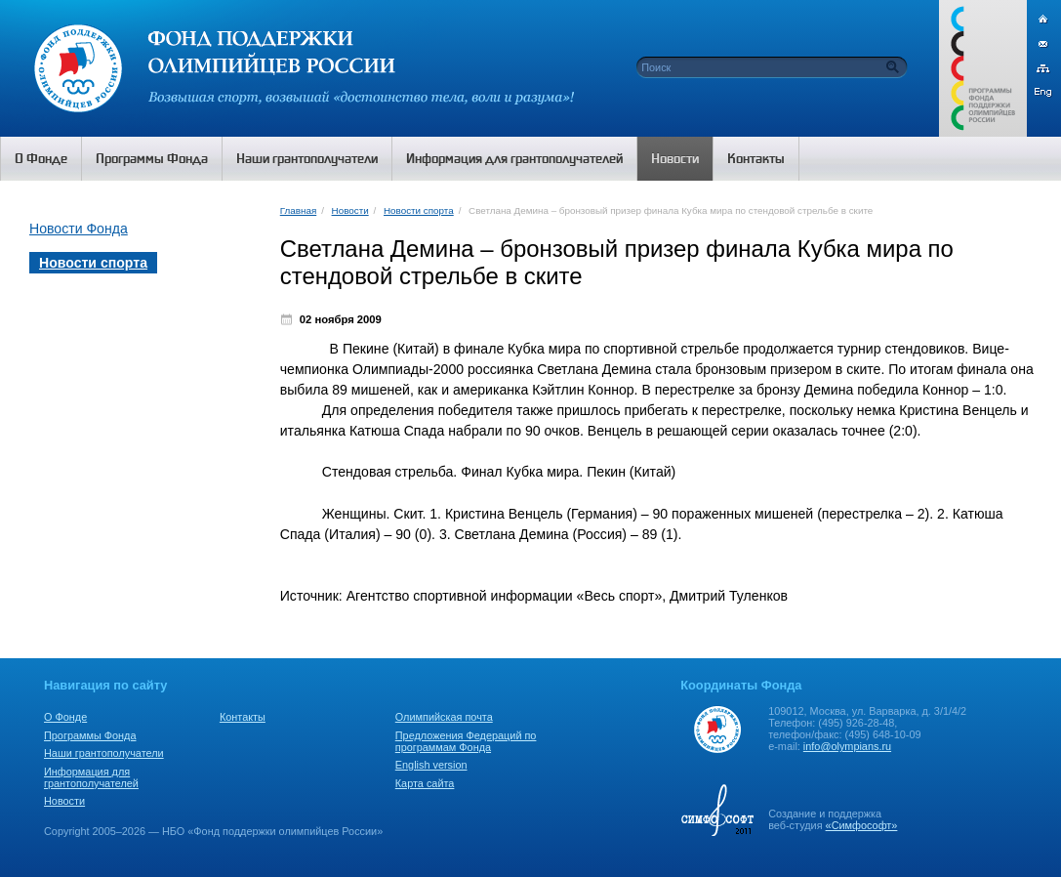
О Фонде (65, 717)
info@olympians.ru (847, 746)
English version (431, 765)
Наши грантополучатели (104, 753)
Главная (298, 210)
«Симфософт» (862, 825)
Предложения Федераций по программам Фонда (466, 741)
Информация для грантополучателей (91, 777)
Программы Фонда (90, 735)
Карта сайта (425, 783)
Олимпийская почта (444, 717)
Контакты (242, 717)
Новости (350, 210)
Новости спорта (419, 210)
